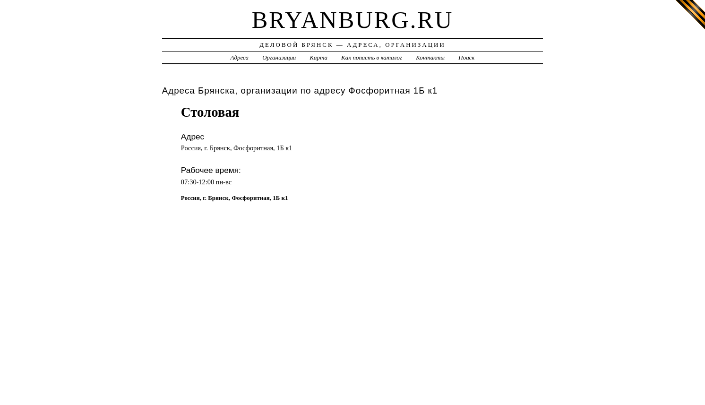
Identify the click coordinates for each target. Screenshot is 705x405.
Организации (279, 57)
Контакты (430, 57)
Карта (318, 57)
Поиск (466, 57)
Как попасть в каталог (371, 57)
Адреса (240, 57)
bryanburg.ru (353, 20)
